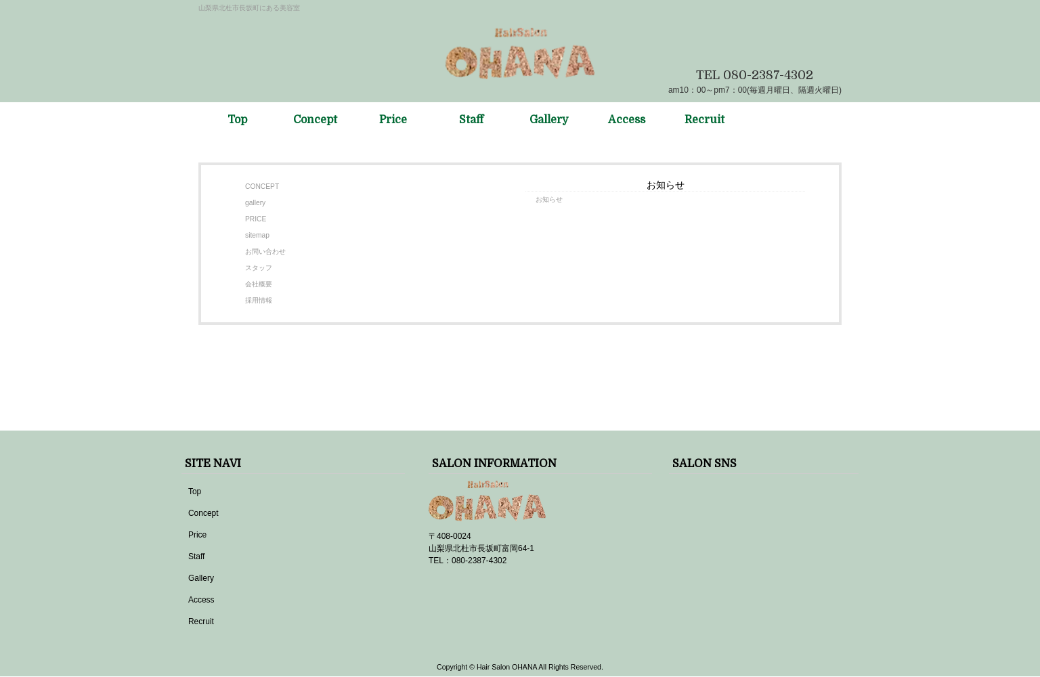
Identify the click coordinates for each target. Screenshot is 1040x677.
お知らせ (549, 199)
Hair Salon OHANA (507, 667)
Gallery (201, 578)
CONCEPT (262, 186)
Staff (196, 556)
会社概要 (258, 284)
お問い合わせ (265, 251)
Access (201, 600)
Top (194, 491)
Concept (203, 513)
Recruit (201, 621)
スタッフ (258, 267)
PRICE (255, 219)
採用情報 (258, 300)
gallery (255, 202)
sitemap (257, 235)
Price (197, 535)
